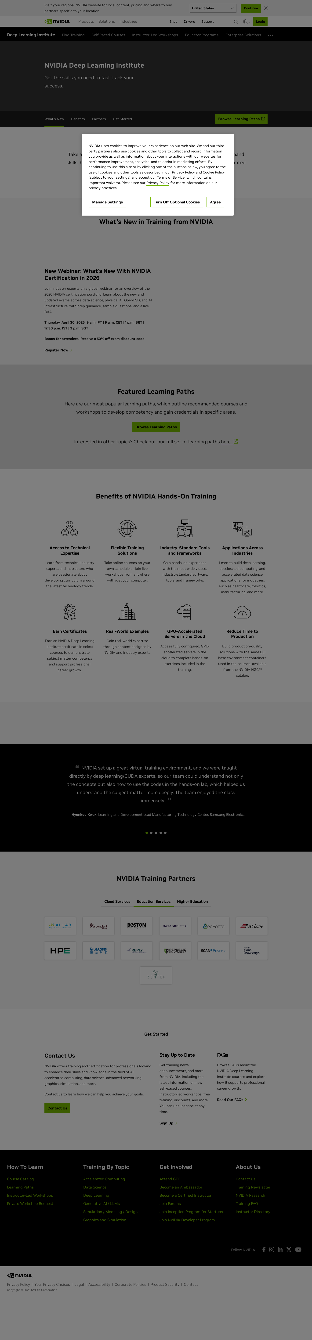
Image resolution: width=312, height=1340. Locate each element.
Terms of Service (171, 177)
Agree (215, 202)
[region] (158, 175)
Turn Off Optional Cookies (177, 202)
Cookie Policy (214, 172)
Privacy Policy (183, 172)
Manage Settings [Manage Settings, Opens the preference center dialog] (107, 202)
